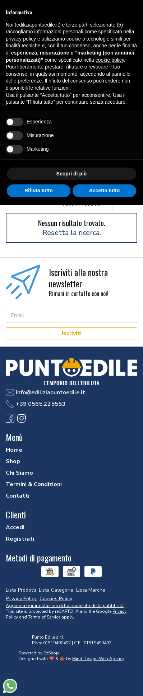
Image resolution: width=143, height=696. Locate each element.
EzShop (51, 653)
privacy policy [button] (21, 39)
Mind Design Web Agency (98, 659)
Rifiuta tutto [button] (38, 190)
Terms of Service (44, 617)
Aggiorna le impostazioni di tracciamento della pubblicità (65, 605)
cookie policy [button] (110, 60)
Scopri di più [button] (71, 174)
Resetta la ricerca (71, 233)
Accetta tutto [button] (104, 190)
